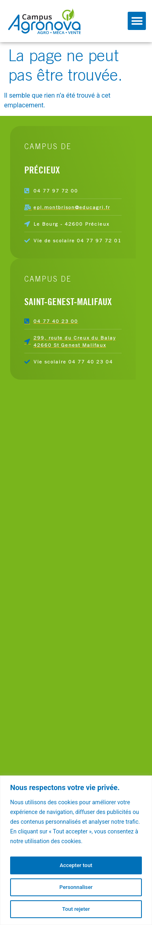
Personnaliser (75, 887)
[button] (137, 21)
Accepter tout (76, 865)
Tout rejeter (76, 909)
